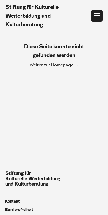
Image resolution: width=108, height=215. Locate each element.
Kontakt (12, 201)
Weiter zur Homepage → (54, 65)
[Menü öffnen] (97, 16)
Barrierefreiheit (19, 210)
